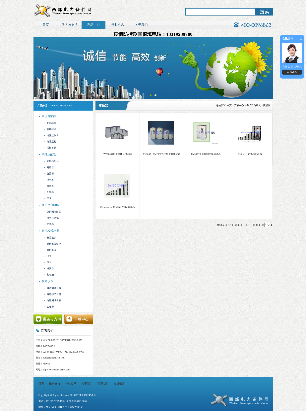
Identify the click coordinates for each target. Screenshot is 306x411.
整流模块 (49, 237)
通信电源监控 (52, 243)
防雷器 (48, 173)
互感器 (48, 192)
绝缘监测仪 (51, 135)
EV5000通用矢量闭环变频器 (117, 154)
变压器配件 (51, 161)
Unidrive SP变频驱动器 (250, 154)
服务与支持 (70, 24)
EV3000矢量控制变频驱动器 (206, 154)
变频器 (48, 224)
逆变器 (48, 268)
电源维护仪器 (52, 294)
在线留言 (119, 383)
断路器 (48, 167)
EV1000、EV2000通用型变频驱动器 (161, 154)
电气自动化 (51, 218)
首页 (45, 24)
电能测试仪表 (52, 300)
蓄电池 (48, 274)
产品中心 (93, 24)
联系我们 (103, 383)
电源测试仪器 (52, 288)
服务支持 (54, 383)
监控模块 (49, 129)
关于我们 (141, 24)
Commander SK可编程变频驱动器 (117, 207)
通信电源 (49, 250)
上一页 (244, 225)
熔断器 (48, 186)
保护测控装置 (52, 211)
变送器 (48, 306)
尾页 (258, 225)
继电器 (48, 179)
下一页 (251, 225)
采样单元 (49, 147)
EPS (47, 262)
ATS (47, 198)
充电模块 (49, 123)
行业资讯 (117, 24)
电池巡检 (49, 141)
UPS (47, 256)
